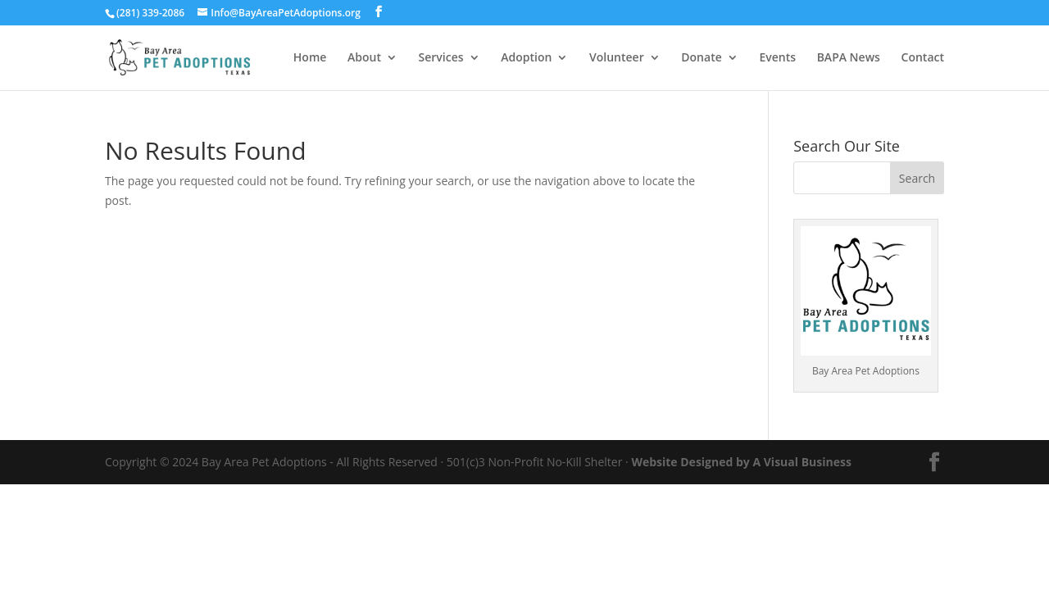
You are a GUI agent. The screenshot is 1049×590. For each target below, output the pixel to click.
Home (310, 58)
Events (777, 58)
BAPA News (848, 58)
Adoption (526, 58)
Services (441, 58)
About (364, 58)
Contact (922, 58)
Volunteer (616, 58)
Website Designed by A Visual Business (741, 462)
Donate (701, 58)
